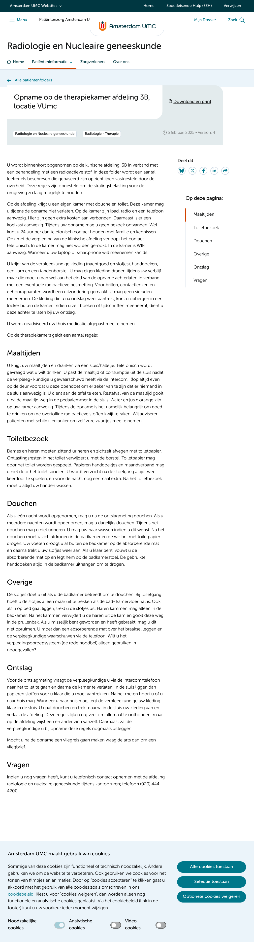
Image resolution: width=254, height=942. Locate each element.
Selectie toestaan (211, 881)
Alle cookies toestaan (211, 867)
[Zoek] (237, 20)
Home (149, 6)
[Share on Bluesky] (182, 171)
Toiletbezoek (206, 228)
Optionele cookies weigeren (211, 896)
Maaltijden (203, 214)
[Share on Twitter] (192, 171)
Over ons (121, 62)
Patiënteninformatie (49, 62)
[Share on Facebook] (203, 171)
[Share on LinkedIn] (214, 171)
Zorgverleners (92, 62)
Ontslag (201, 267)
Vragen (200, 281)
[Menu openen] (17, 20)
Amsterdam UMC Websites (33, 6)
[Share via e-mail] (225, 171)
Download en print (192, 102)
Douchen (202, 241)
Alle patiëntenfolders (33, 80)
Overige (201, 254)
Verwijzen (232, 6)
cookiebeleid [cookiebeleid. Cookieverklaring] (20, 894)
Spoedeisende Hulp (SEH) (189, 6)
